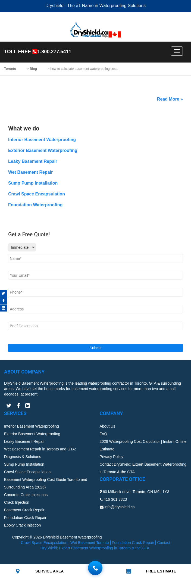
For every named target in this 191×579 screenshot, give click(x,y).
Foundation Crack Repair (25, 517)
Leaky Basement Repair (32, 161)
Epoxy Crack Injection (22, 525)
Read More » (170, 99)
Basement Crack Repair (24, 510)
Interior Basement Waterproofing (42, 139)
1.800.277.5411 (54, 51)
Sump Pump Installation (33, 183)
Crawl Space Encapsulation (36, 194)
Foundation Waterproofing (35, 205)
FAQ (103, 434)
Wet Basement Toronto (89, 542)
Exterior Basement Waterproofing (42, 150)
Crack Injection (16, 502)
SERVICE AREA (49, 571)
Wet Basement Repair (30, 172)
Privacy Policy (111, 457)
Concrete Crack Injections (26, 495)
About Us (107, 426)
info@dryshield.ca (119, 507)
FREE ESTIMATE (161, 571)
